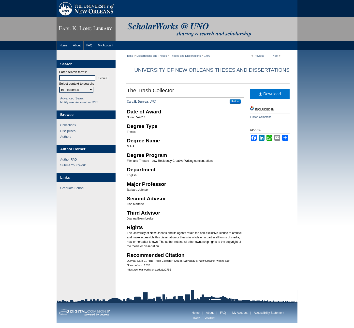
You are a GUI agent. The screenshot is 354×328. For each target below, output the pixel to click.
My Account (240, 312)
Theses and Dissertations (185, 55)
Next (275, 55)
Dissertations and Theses (151, 55)
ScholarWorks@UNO (206, 29)
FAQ (223, 312)
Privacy (196, 317)
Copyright (210, 317)
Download (270, 94)
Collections (68, 125)
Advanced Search (73, 98)
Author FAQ (68, 159)
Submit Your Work (73, 165)
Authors (65, 136)
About (210, 312)
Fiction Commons (260, 116)
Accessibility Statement (269, 312)
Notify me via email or (79, 102)
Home (129, 55)
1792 (207, 55)
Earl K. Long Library (86, 29)
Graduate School (72, 188)
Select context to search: (76, 83)
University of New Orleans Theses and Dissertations (212, 70)
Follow (235, 101)
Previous (259, 55)
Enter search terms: (73, 72)
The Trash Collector (150, 90)
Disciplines (67, 131)
